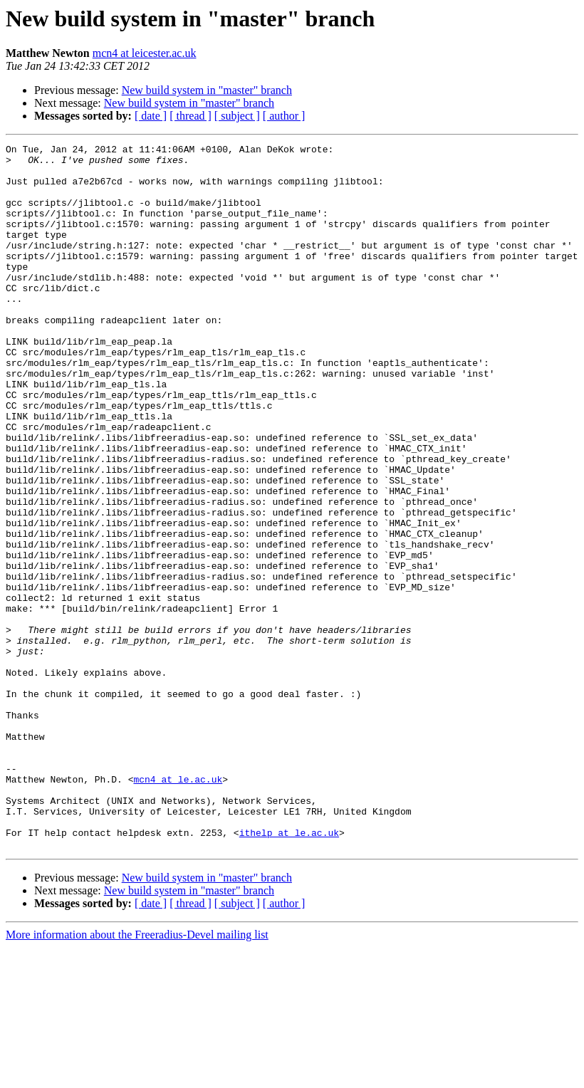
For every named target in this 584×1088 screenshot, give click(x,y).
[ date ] (151, 116)
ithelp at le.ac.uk (289, 971)
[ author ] (284, 116)
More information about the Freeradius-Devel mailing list (137, 1075)
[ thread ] (191, 116)
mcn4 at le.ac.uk (177, 907)
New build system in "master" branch (207, 90)
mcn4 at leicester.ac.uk (145, 53)
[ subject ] (237, 116)
